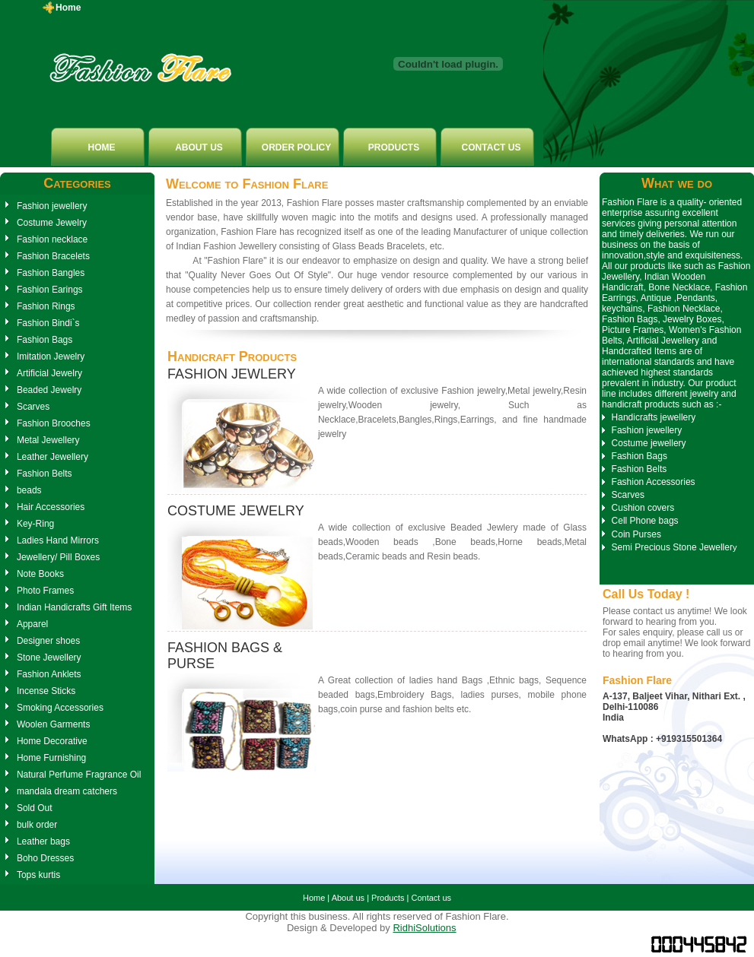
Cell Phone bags (645, 520)
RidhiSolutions (424, 927)
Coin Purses (636, 534)
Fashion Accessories (653, 482)
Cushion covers (643, 507)
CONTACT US (491, 147)
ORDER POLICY (296, 147)
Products (387, 897)
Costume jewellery (649, 443)
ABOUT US (199, 147)
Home (68, 7)
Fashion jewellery (647, 430)
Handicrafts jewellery (654, 417)
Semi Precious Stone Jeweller (672, 547)
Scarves (628, 495)
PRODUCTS (393, 147)
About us (348, 897)
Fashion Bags (639, 456)
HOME (102, 147)
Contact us (431, 897)
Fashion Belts (639, 469)
